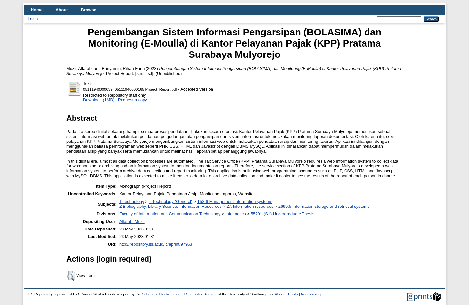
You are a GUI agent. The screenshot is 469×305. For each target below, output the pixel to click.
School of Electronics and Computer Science (179, 294)
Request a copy (132, 100)
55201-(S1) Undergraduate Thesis (282, 213)
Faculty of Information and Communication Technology (169, 213)
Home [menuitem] (37, 9)
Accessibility (311, 294)
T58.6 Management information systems (234, 201)
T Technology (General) (170, 201)
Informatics (235, 213)
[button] (71, 276)
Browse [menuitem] (88, 9)
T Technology (131, 201)
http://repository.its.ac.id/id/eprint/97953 (155, 244)
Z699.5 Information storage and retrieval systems (323, 206)
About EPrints (286, 294)
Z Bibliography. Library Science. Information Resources (170, 206)
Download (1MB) (98, 100)
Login (33, 18)
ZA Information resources (250, 206)
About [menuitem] (62, 9)
